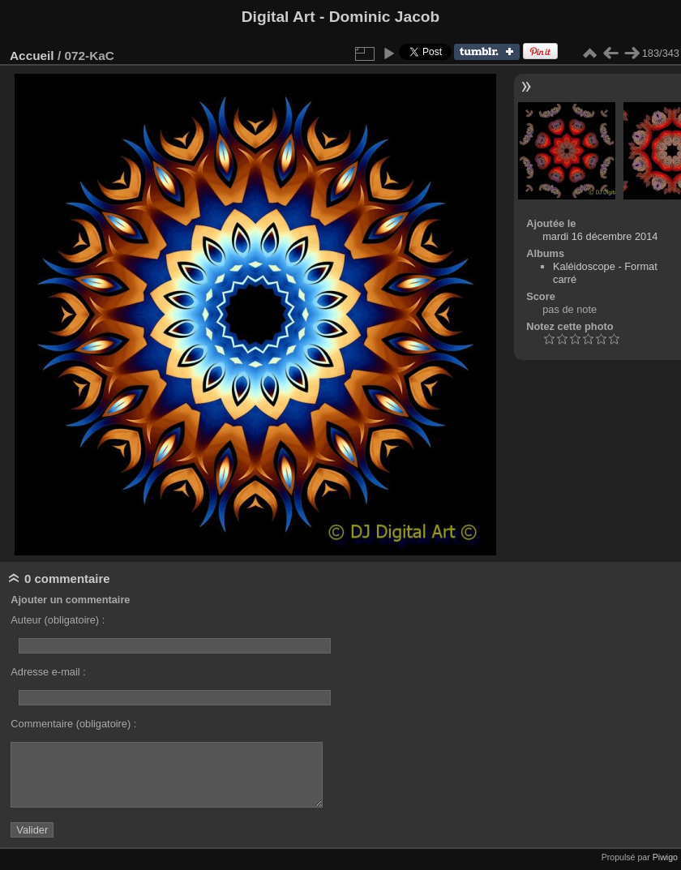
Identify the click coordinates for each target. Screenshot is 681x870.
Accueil (32, 55)
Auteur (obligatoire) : (58, 620)
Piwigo (665, 857)
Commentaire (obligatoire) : (73, 724)
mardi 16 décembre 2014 (599, 236)
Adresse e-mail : (48, 672)
